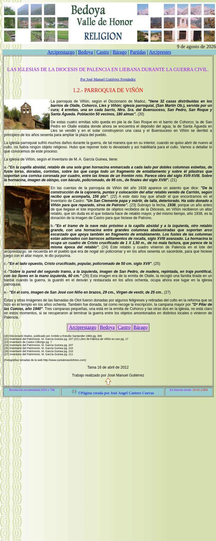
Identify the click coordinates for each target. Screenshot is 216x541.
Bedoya (85, 52)
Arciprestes (160, 52)
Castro (102, 52)
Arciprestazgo (61, 52)
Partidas (138, 52)
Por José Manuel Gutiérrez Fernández (107, 79)
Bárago (120, 52)
